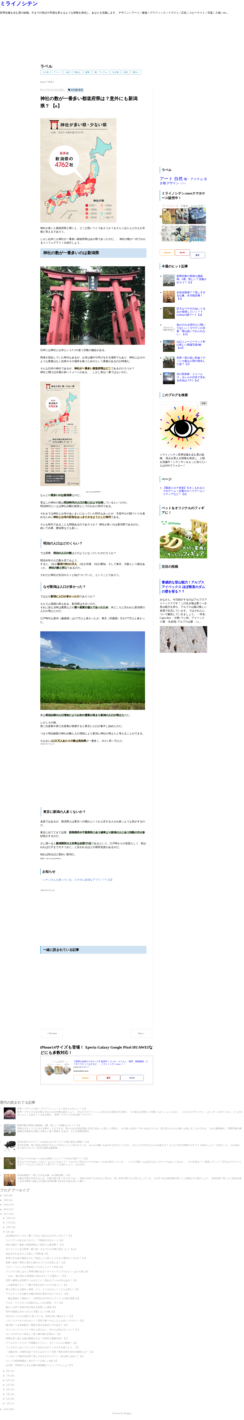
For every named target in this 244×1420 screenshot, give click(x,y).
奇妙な (77, 72)
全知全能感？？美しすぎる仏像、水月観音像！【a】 (191, 295)
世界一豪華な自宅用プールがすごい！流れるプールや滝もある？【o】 (42, 1280)
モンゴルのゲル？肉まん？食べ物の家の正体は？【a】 (34, 1334)
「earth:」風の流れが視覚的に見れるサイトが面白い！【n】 (36, 1276)
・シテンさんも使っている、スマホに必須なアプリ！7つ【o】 (77, 879)
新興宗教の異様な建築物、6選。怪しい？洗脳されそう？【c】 (192, 279)
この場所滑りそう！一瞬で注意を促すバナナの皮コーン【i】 (37, 1285)
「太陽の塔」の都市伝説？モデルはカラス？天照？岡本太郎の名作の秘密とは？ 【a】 (50, 1352)
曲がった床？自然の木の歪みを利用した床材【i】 (31, 1307)
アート (57, 72)
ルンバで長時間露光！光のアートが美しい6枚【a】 (32, 1361)
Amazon (85, 1078)
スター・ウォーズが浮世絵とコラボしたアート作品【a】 (35, 1267)
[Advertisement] (98, 38)
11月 (8, 1222)
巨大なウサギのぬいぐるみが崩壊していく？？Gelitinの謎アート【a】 (191, 311)
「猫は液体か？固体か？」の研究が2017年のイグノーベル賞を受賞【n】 (43, 1298)
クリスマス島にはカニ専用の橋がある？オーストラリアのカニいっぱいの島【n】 (47, 1271)
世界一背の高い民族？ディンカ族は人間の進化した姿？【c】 (191, 360)
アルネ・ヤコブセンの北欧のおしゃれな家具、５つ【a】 (35, 1303)
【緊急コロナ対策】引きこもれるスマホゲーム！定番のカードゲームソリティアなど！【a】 (184, 490)
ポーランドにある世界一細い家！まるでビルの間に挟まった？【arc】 (41, 1249)
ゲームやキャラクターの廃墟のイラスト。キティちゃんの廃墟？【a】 (42, 1343)
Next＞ (141, 1033)
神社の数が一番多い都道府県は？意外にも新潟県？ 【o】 (35, 1245)
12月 (8, 1218)
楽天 (108, 1078)
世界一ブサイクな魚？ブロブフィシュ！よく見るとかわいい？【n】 (52, 1108)
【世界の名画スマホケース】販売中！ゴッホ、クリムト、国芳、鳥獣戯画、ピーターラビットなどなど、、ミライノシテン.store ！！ (110, 1062)
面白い (136, 72)
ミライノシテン (19, 4)
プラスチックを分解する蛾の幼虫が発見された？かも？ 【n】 (37, 1294)
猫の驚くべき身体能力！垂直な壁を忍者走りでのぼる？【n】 (37, 1325)
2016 (6, 1409)
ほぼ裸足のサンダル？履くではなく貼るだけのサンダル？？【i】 (39, 1236)
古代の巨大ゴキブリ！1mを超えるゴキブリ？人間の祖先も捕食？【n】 (53, 1142)
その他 (45, 72)
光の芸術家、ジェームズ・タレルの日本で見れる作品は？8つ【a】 (191, 377)
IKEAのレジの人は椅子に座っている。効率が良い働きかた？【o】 (40, 1316)
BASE (132, 1078)
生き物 (115, 72)
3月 (8, 1394)
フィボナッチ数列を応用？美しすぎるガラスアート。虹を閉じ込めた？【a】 (45, 1356)
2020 (6, 1200)
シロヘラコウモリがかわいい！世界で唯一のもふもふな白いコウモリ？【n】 (45, 1320)
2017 (6, 1214)
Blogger (127, 1413)
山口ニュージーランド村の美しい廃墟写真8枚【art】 (191, 344)
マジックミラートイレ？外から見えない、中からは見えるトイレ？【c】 (43, 1329)
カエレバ (85, 1067)
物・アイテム (101, 72)
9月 (8, 1232)
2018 (6, 1209)
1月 (8, 1403)
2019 (6, 1204)
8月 (8, 1371)
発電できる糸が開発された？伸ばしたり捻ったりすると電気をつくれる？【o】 (46, 1258)
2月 (8, 1399)
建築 (87, 72)
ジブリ (183, 183)
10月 (8, 1227)
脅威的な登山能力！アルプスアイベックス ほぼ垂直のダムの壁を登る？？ (183, 586)
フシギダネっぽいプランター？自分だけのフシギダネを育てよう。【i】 (43, 1347)
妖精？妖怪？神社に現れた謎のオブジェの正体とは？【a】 (36, 1262)
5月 (8, 1385)
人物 (67, 72)
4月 (8, 1389)
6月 (8, 1380)
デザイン (173, 183)
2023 (6, 1195)
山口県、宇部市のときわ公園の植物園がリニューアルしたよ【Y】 (40, 1365)
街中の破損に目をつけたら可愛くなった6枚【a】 (31, 1311)
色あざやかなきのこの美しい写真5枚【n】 (27, 1254)
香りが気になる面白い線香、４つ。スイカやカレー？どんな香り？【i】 (43, 1289)
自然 (126, 72)
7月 (8, 1376)
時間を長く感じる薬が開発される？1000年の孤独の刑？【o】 (37, 1338)
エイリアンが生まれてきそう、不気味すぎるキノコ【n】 (35, 1240)
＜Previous (52, 1033)
